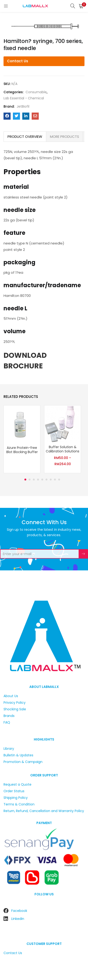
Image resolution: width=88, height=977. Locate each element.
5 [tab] (42, 479)
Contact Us (17, 61)
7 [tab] (51, 479)
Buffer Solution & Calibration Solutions (62, 449)
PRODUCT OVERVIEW (25, 136)
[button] (80, 6)
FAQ (7, 722)
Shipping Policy (16, 797)
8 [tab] (55, 479)
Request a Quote (17, 784)
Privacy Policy (15, 702)
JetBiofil (23, 106)
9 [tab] (59, 479)
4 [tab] (38, 479)
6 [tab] (46, 479)
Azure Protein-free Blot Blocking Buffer (22, 450)
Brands (9, 715)
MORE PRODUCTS (64, 136)
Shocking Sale (15, 709)
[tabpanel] (22, 439)
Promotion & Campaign (23, 761)
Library (9, 748)
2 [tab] (30, 479)
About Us (11, 696)
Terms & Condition (19, 804)
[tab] (25, 136)
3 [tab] (34, 479)
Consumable (36, 92)
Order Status (14, 791)
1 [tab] (25, 479)
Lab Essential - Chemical (24, 98)
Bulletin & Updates (18, 755)
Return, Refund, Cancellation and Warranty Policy (44, 811)
